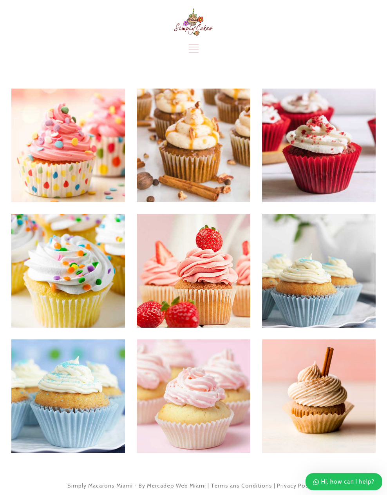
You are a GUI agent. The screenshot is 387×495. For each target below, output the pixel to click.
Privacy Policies (298, 485)
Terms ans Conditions (241, 485)
